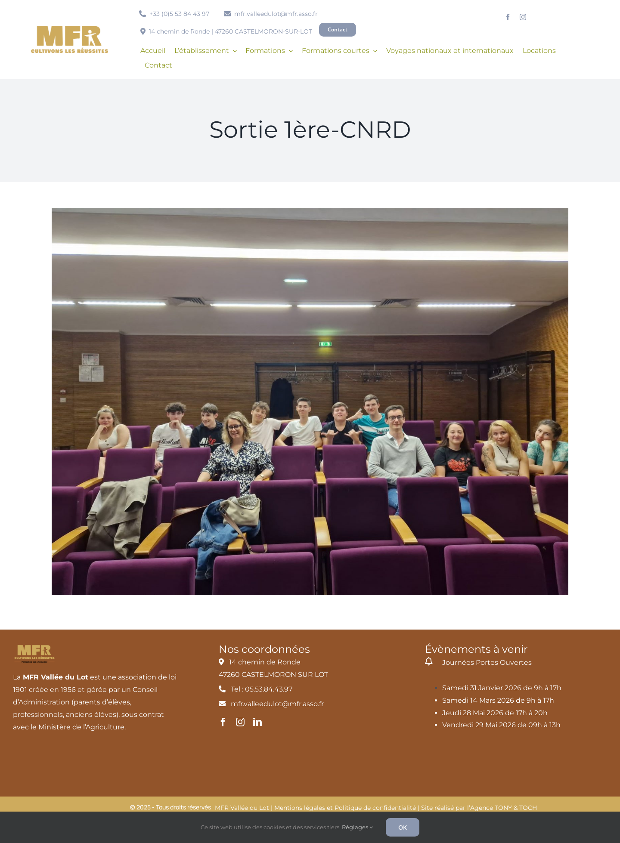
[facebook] (508, 17)
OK (402, 827)
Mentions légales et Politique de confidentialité (345, 808)
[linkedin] (257, 722)
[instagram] (523, 17)
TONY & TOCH (516, 808)
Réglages (357, 827)
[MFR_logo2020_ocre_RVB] (69, 29)
